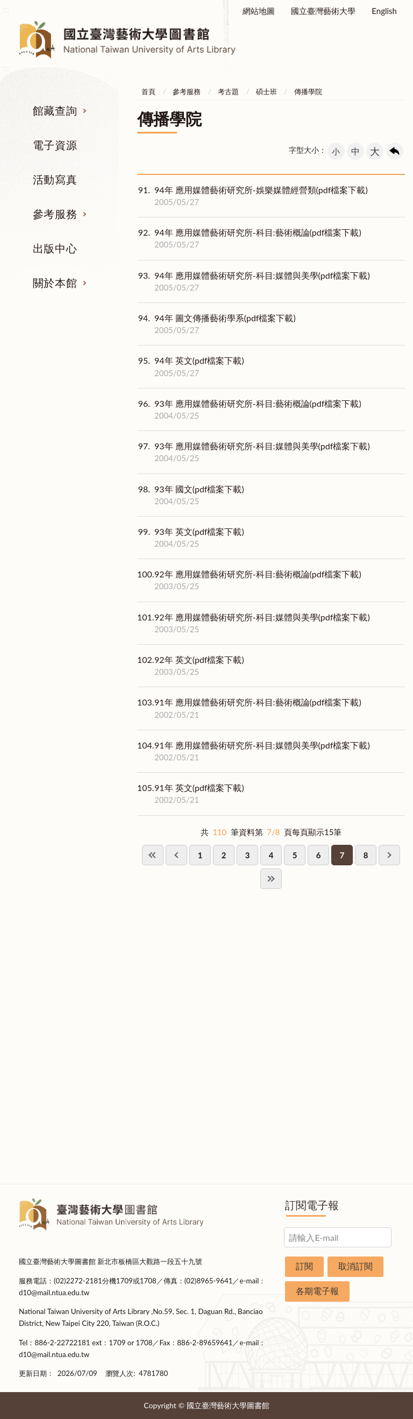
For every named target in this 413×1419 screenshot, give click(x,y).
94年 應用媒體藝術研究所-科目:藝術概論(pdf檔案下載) (249, 238)
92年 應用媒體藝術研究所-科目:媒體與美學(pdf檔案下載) (253, 623)
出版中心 (55, 248)
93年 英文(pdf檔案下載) (190, 537)
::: (6, 9)
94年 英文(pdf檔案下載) (190, 366)
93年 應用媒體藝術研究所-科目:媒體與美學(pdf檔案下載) (253, 452)
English (384, 11)
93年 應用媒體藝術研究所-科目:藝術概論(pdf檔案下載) (249, 409)
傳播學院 (308, 91)
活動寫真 (55, 179)
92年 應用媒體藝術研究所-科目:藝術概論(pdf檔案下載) (249, 580)
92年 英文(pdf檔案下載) (190, 665)
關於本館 (55, 282)
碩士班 (266, 91)
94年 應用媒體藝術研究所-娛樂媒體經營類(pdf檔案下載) (252, 195)
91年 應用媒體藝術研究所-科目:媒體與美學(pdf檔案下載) (253, 751)
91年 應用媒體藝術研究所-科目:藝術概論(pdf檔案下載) (249, 708)
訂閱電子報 (312, 1204)
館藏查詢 (55, 110)
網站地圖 (259, 11)
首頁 (148, 91)
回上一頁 (394, 151)
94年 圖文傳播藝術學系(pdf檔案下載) (216, 324)
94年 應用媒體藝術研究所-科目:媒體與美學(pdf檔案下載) (253, 281)
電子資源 (55, 144)
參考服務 (55, 213)
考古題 (228, 91)
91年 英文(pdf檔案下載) (190, 793)
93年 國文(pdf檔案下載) (190, 495)
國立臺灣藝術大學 (323, 11)
